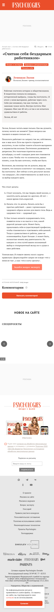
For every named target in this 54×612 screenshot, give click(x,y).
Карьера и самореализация (36, 64)
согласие (10, 597)
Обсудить (39, 47)
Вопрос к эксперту (14, 64)
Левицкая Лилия (23, 77)
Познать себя (27, 68)
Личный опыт (6, 47)
